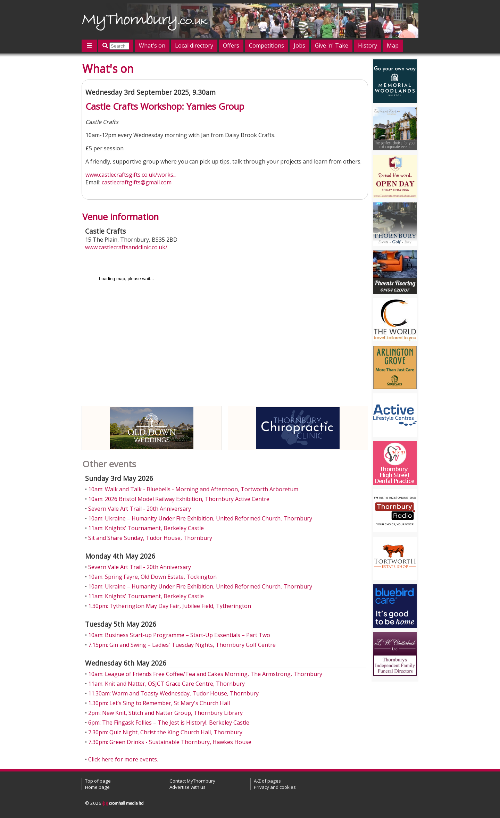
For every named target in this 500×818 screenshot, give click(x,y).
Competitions (266, 45)
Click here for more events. (123, 759)
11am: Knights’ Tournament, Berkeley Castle (146, 528)
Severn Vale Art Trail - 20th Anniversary (139, 508)
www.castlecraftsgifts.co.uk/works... (130, 174)
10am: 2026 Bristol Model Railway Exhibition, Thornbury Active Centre (178, 499)
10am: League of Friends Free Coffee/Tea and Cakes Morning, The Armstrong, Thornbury (205, 674)
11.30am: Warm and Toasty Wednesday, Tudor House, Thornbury (173, 693)
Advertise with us (187, 787)
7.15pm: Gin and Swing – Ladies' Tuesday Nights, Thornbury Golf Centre (182, 645)
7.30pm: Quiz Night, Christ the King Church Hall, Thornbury (165, 732)
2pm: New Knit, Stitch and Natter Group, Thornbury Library (165, 713)
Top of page (98, 781)
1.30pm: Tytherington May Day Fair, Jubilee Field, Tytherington (169, 606)
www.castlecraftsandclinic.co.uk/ (126, 247)
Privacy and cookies (275, 787)
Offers (231, 45)
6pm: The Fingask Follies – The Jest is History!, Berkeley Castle (168, 722)
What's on (152, 45)
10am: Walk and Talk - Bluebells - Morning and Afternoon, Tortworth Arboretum (193, 489)
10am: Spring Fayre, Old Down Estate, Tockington (152, 577)
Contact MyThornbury (192, 781)
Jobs (299, 45)
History (367, 45)
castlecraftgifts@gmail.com (137, 182)
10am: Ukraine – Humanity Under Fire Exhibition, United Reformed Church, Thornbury (200, 518)
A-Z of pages (267, 781)
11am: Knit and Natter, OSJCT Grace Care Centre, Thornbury (166, 683)
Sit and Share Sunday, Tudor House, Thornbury (150, 538)
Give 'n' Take (331, 45)
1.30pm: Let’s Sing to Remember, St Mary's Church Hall (159, 703)
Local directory (194, 45)
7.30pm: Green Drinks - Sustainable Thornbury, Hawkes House (169, 742)
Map (393, 45)
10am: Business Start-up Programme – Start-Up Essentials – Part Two (179, 635)
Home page (97, 787)
